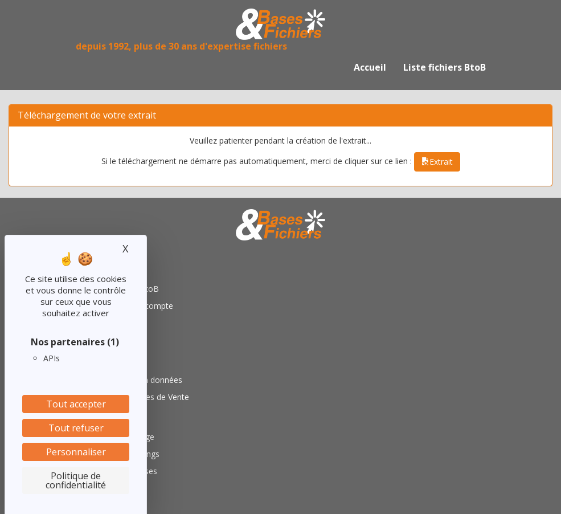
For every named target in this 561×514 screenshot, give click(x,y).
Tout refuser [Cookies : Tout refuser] (76, 428)
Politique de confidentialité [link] (76, 480)
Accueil (370, 67)
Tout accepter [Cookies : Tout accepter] (76, 404)
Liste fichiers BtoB (444, 67)
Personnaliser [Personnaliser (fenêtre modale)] (76, 452)
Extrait (437, 161)
